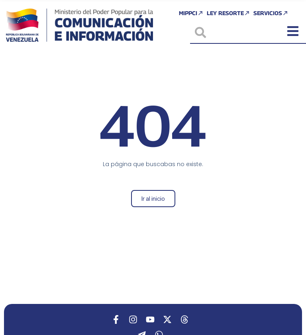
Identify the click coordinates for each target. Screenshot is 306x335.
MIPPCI (191, 13)
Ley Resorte (228, 13)
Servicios (270, 13)
